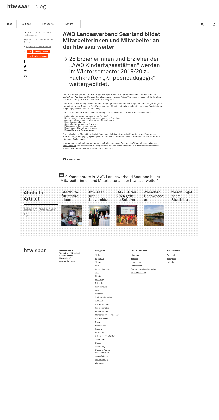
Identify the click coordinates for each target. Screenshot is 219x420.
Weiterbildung (101, 360)
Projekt (98, 329)
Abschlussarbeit (102, 353)
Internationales (102, 308)
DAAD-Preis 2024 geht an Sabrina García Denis (126, 200)
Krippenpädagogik (41, 52)
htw (26, 6)
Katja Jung (32, 35)
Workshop (99, 363)
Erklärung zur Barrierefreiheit (144, 269)
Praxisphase (100, 325)
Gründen (99, 301)
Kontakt (134, 259)
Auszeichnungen (102, 269)
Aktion (98, 255)
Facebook (171, 255)
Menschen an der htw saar (106, 315)
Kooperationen (101, 311)
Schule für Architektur (105, 336)
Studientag (100, 347)
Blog (9, 24)
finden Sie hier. (69, 146)
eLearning (99, 280)
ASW (97, 266)
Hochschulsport (102, 304)
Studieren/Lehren (43, 47)
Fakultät (26, 24)
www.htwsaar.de (138, 273)
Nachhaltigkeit (101, 318)
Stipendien (100, 339)
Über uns (135, 255)
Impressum (136, 262)
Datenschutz (136, 266)
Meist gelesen (40, 212)
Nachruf (98, 322)
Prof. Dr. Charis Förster (37, 56)
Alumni (98, 262)
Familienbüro (101, 287)
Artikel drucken (71, 159)
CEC (30, 52)
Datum (69, 24)
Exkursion (99, 283)
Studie (98, 343)
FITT (97, 290)
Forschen (99, 294)
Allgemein (30, 47)
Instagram (171, 259)
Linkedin (170, 262)
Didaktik (99, 276)
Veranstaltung (101, 356)
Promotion (99, 332)
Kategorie (48, 24)
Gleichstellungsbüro (104, 297)
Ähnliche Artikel (35, 196)
